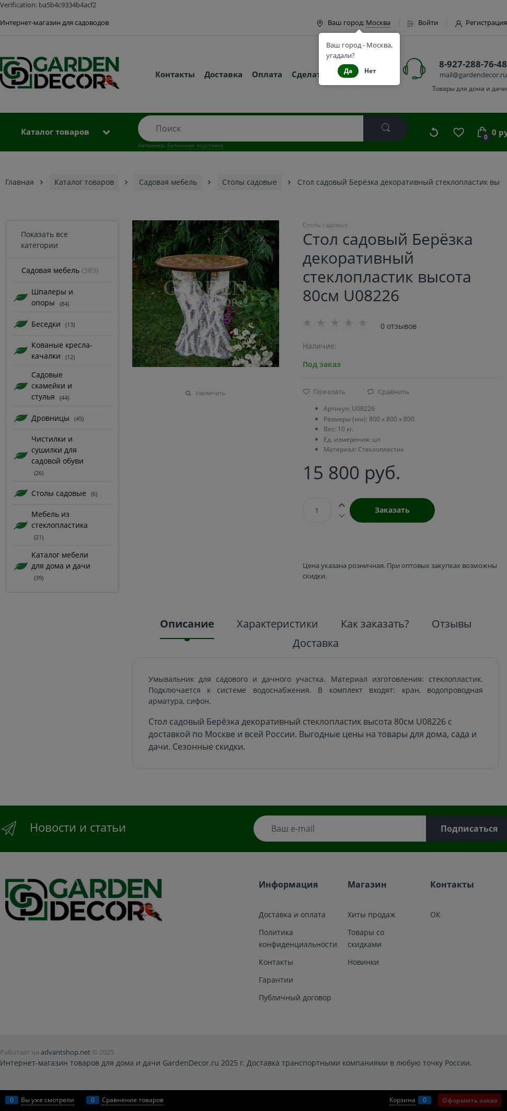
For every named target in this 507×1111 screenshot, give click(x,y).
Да (348, 70)
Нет (370, 70)
